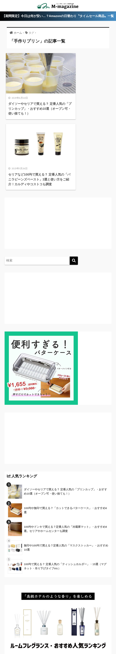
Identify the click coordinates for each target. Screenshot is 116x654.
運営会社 (58, 637)
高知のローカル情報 (17, 632)
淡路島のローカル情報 (47, 632)
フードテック (101, 632)
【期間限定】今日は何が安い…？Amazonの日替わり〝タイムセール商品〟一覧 (58, 16)
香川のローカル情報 (36, 626)
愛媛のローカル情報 (64, 626)
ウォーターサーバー (77, 632)
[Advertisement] (38, 149)
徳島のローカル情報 (92, 626)
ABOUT (14, 626)
